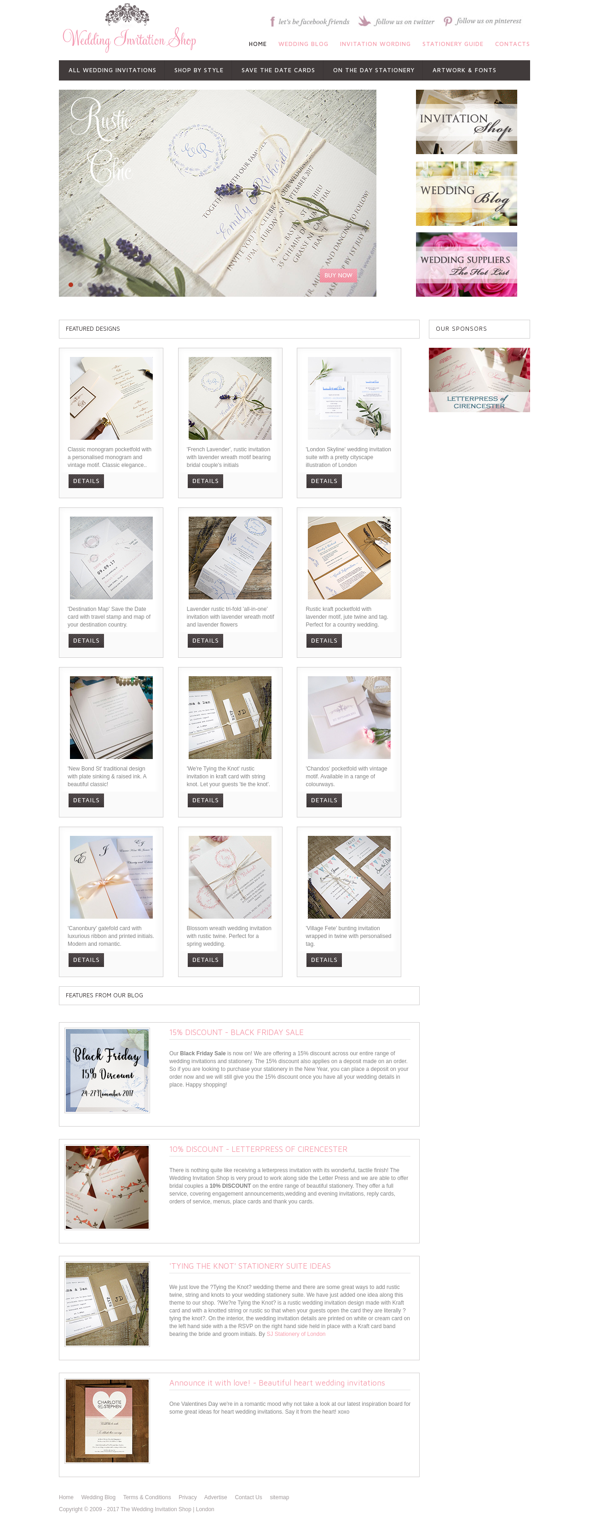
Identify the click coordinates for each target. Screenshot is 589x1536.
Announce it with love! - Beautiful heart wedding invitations (277, 1382)
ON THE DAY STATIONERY (374, 70)
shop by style (199, 70)
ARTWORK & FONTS (465, 70)
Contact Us (248, 1497)
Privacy (187, 1497)
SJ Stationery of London (295, 1334)
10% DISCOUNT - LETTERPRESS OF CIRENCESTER (258, 1149)
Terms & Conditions (147, 1497)
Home (66, 1497)
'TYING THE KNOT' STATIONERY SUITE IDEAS (250, 1266)
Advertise (215, 1497)
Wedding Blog (98, 1497)
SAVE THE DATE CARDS (278, 70)
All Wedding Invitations (112, 70)
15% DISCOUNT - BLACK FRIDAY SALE (236, 1032)
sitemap (279, 1497)
